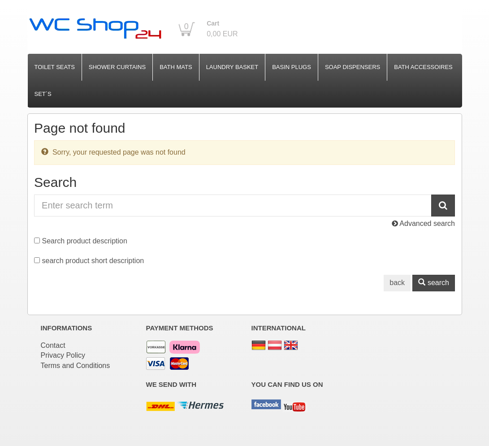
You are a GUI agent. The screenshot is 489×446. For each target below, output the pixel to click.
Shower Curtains (117, 67)
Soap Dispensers (352, 67)
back (397, 282)
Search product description (84, 241)
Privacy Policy (63, 355)
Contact (53, 345)
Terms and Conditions (75, 365)
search (433, 282)
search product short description (93, 260)
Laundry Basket (232, 67)
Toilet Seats (55, 67)
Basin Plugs (291, 67)
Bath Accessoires (423, 67)
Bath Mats (176, 67)
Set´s (43, 94)
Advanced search (423, 223)
